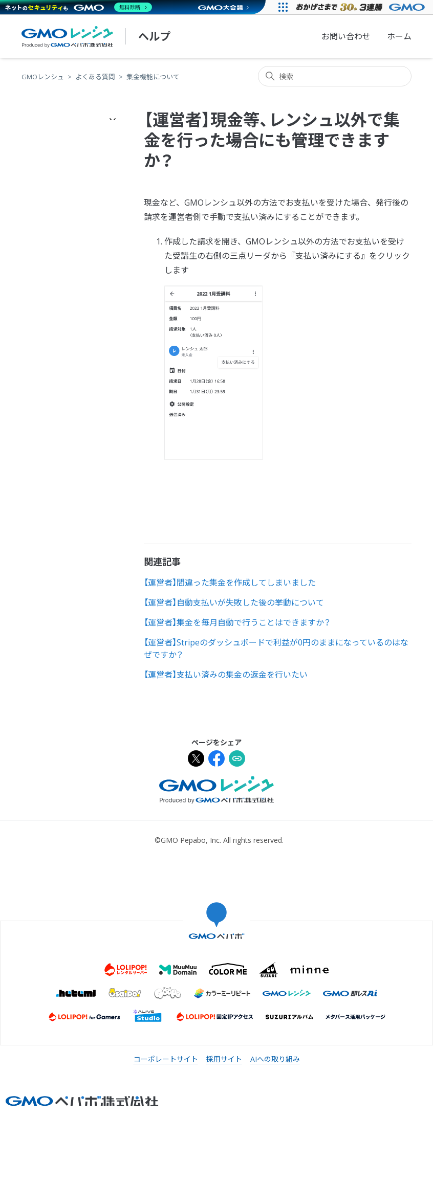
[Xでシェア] (196, 759)
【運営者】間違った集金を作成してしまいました (230, 582)
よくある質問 (95, 76)
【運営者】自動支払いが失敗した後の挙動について (234, 602)
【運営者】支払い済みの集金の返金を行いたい (226, 674)
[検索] (335, 76)
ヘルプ (154, 36)
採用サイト (224, 1059)
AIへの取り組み (275, 1059)
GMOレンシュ (42, 76)
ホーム (399, 36)
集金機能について (153, 76)
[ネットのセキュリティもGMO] (79, 7)
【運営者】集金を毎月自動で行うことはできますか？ (237, 622)
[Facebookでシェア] (216, 759)
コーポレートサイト (166, 1059)
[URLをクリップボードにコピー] (237, 759)
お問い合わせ (346, 36)
